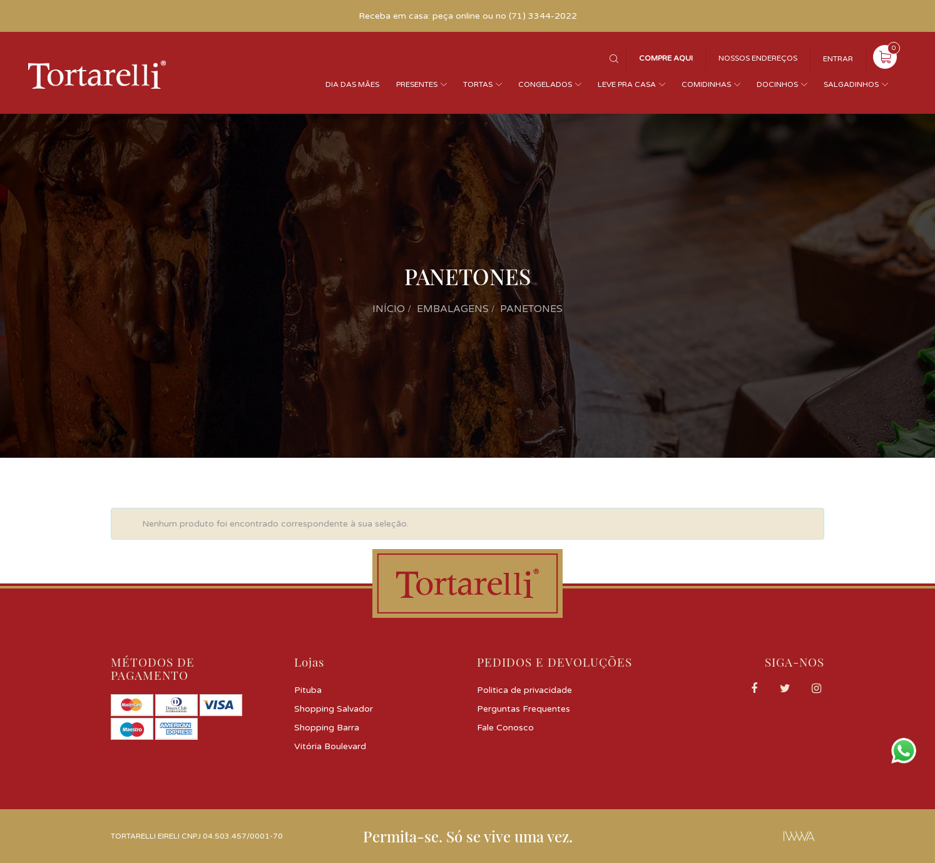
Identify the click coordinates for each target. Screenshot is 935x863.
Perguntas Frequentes (523, 709)
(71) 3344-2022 (543, 16)
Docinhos (777, 84)
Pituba (308, 690)
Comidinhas (706, 84)
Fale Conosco (505, 727)
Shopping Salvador (333, 709)
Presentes (416, 84)
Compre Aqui (666, 58)
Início (388, 309)
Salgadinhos (851, 84)
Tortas (478, 84)
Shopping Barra (326, 727)
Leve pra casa (627, 84)
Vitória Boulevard (330, 746)
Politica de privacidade (524, 690)
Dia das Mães (352, 84)
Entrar (838, 58)
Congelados (545, 84)
